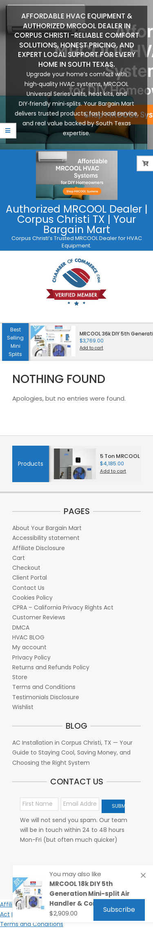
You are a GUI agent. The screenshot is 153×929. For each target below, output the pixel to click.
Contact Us (28, 588)
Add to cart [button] (91, 348)
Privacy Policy (31, 657)
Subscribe (119, 909)
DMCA (20, 627)
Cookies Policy (32, 598)
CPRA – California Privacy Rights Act (62, 607)
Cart (18, 558)
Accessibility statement (46, 538)
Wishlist (22, 707)
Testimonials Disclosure (45, 697)
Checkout (26, 568)
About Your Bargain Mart (47, 528)
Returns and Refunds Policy (50, 667)
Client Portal (29, 577)
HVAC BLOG (28, 637)
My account (29, 647)
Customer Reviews (38, 617)
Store (19, 677)
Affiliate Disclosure (38, 548)
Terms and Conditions (43, 687)
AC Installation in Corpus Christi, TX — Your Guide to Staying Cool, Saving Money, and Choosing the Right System (72, 753)
